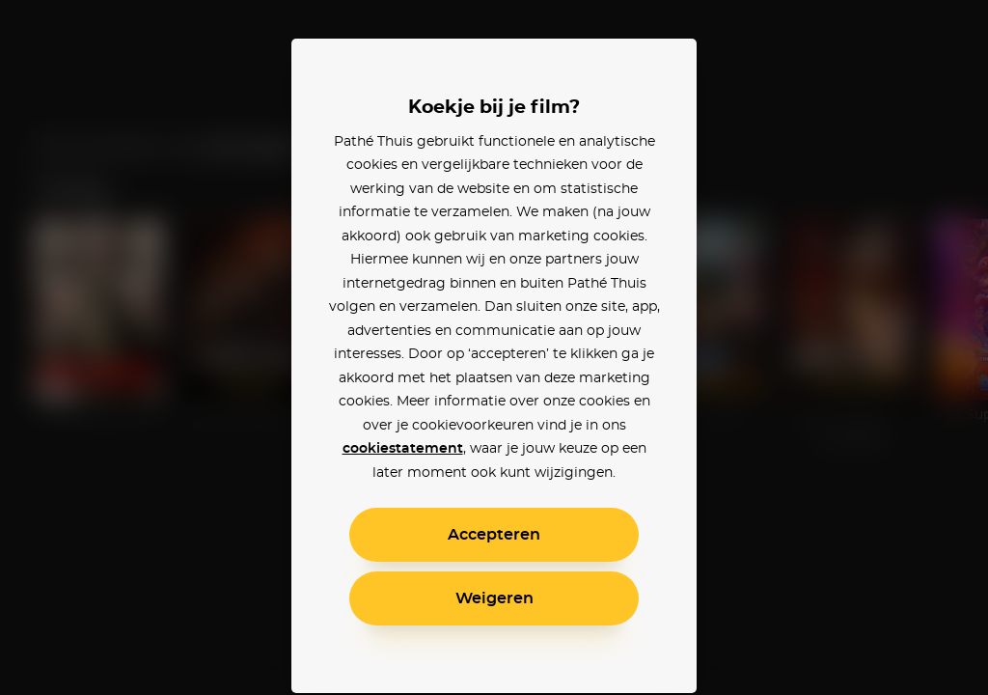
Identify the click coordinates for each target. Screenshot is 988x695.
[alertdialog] (494, 347)
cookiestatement (403, 449)
